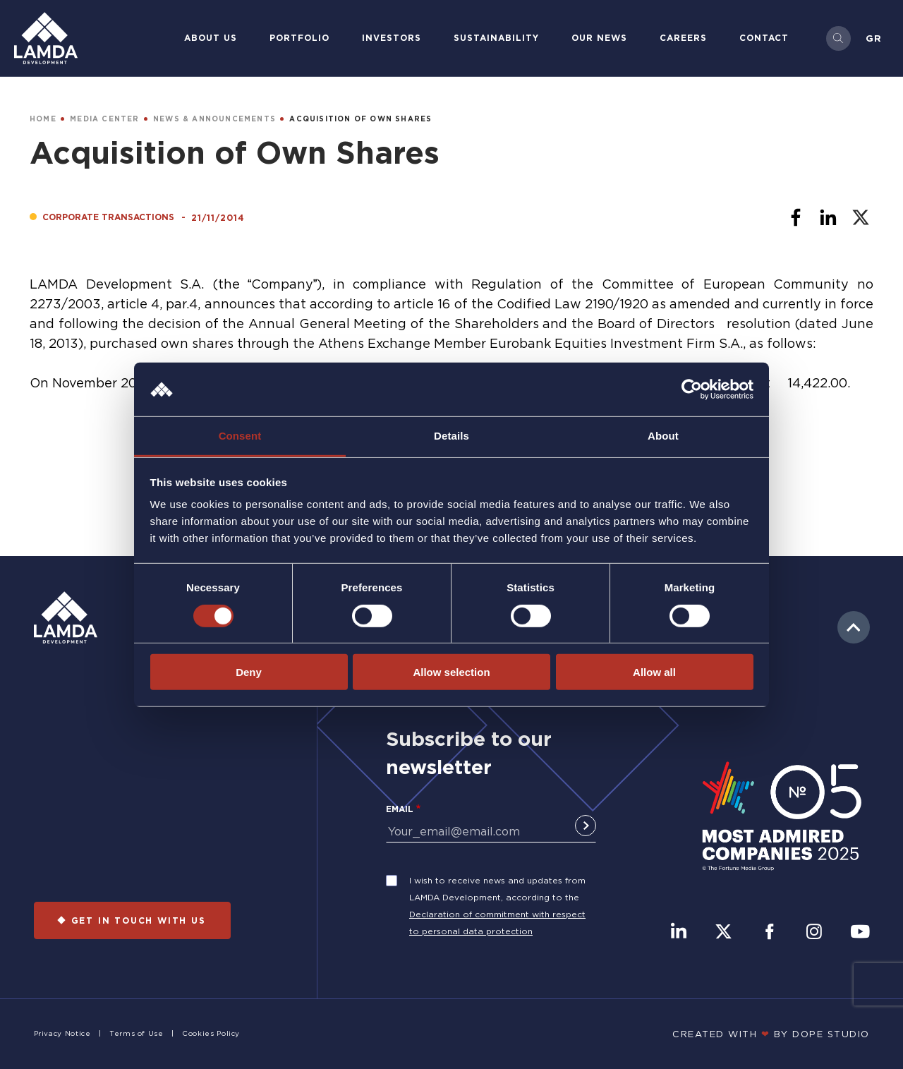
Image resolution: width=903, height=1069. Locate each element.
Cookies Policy (211, 1033)
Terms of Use (136, 1033)
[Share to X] (860, 217)
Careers (683, 37)
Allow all (654, 672)
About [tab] (663, 436)
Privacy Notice (62, 1033)
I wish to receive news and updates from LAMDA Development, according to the (497, 889)
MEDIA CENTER (104, 119)
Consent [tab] (240, 436)
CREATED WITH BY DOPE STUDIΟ (771, 1034)
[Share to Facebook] (795, 217)
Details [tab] (451, 436)
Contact (764, 37)
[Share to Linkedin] (828, 217)
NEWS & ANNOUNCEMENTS (214, 119)
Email (399, 809)
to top (853, 627)
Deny (249, 672)
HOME (43, 119)
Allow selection (451, 672)
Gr (874, 38)
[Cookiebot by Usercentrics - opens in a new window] (691, 389)
